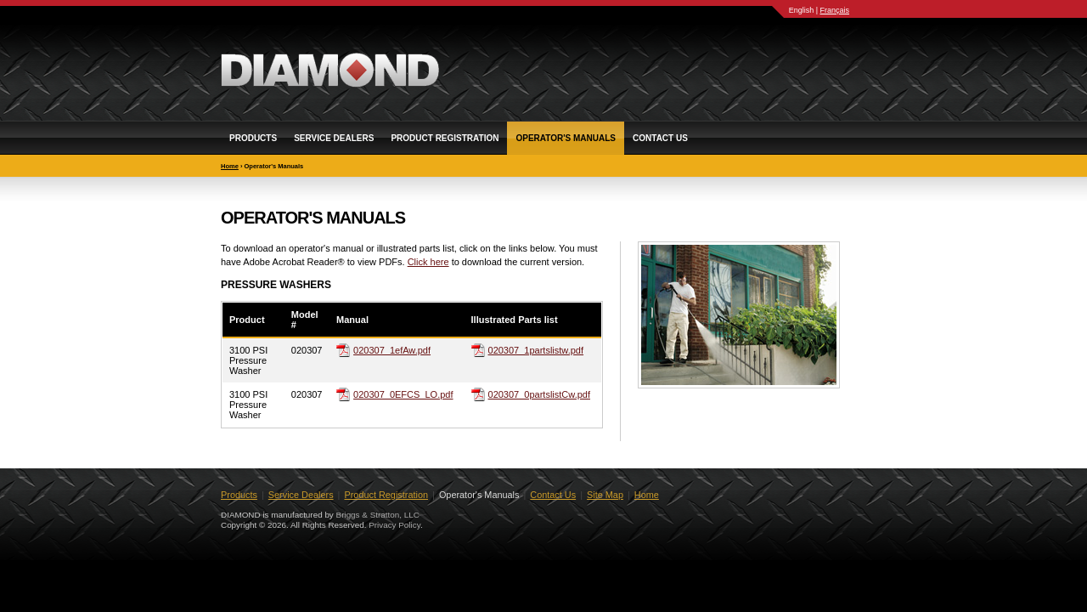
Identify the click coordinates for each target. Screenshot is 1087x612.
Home (230, 166)
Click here (428, 262)
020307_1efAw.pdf (392, 350)
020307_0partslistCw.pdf (539, 394)
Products (253, 138)
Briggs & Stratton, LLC (378, 514)
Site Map (605, 495)
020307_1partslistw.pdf (536, 350)
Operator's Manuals (565, 138)
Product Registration (444, 138)
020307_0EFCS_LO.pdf (403, 394)
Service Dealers (334, 138)
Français (834, 10)
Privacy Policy (394, 525)
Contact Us (660, 138)
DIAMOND (330, 70)
